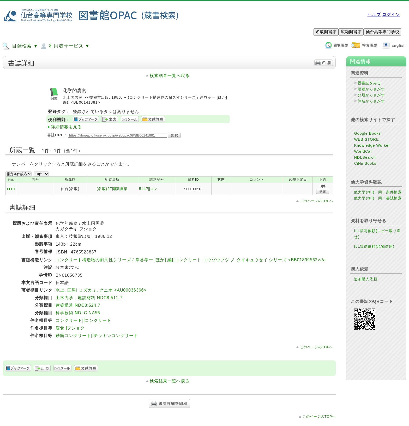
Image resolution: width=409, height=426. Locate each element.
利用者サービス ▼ (64, 46)
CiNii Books (365, 163)
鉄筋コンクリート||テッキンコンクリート (97, 335)
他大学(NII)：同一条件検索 (378, 192)
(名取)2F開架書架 (112, 189)
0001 (11, 189)
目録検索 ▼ (20, 46)
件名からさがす (371, 101)
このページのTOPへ (316, 201)
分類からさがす (371, 95)
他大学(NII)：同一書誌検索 (378, 198)
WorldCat (363, 151)
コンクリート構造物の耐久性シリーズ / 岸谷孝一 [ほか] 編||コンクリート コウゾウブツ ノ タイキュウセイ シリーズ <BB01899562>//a (191, 260)
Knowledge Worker (372, 145)
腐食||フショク (70, 328)
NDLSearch (365, 157)
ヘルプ (374, 14)
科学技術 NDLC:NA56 (78, 313)
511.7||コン (148, 189)
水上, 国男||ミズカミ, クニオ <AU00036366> (101, 290)
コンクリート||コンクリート (83, 320)
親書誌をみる (369, 83)
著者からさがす (371, 89)
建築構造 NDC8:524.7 (78, 305)
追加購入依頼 (365, 279)
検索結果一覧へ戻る (170, 75)
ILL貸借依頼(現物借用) (374, 246)
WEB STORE (366, 139)
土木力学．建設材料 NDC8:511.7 (89, 297)
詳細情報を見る (66, 127)
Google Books (367, 133)
